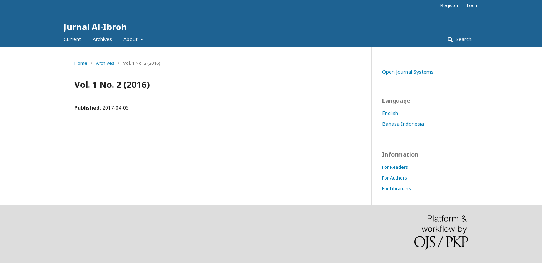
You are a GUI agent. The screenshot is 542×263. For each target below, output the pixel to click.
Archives (102, 39)
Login (473, 5)
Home (80, 63)
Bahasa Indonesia (403, 123)
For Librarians (396, 188)
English (390, 113)
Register (449, 5)
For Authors (394, 177)
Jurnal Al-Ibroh (95, 27)
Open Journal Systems (408, 71)
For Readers (395, 167)
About (131, 39)
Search (463, 39)
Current (72, 39)
